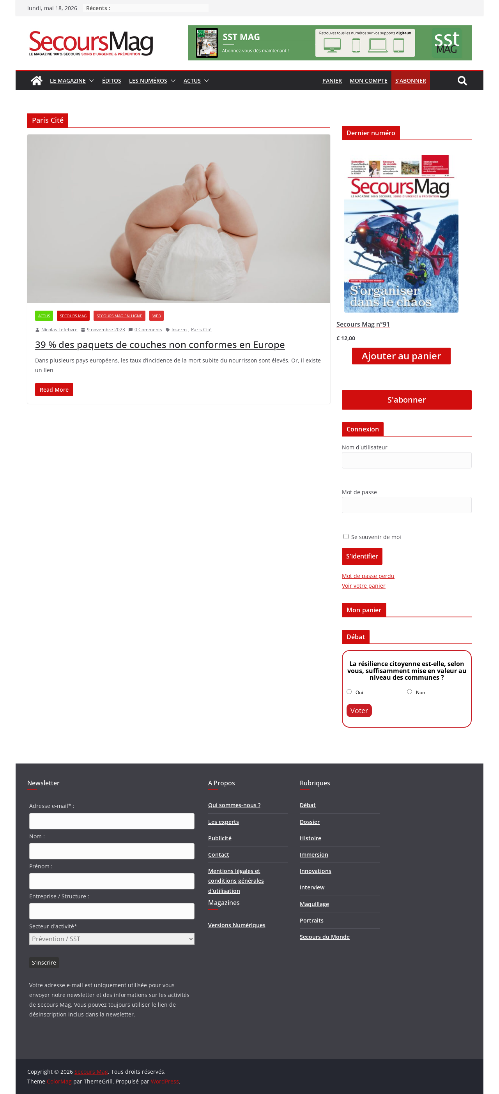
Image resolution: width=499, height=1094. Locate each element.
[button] (90, 80)
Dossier (310, 821)
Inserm (179, 329)
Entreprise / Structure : (59, 896)
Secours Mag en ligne (119, 315)
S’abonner (410, 80)
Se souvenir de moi (372, 537)
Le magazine (68, 80)
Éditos (111, 80)
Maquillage (314, 904)
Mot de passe (359, 492)
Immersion (314, 854)
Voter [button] (359, 710)
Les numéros (148, 80)
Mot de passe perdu (368, 576)
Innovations (315, 871)
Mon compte (369, 80)
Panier (332, 80)
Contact (218, 854)
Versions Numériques (236, 925)
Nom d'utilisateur (365, 447)
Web (156, 315)
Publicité (220, 838)
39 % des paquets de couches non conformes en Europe (160, 344)
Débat (308, 805)
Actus (192, 80)
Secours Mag (73, 315)
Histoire (310, 838)
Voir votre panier (364, 585)
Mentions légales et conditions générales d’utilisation (236, 880)
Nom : (37, 836)
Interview (312, 887)
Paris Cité (201, 329)
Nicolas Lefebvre (59, 329)
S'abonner (407, 399)
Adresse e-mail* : (51, 805)
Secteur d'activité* (53, 926)
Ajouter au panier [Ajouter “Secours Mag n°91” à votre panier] (401, 356)
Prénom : (41, 866)
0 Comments (145, 329)
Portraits (312, 920)
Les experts (223, 821)
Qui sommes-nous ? (234, 805)
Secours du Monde (325, 936)
